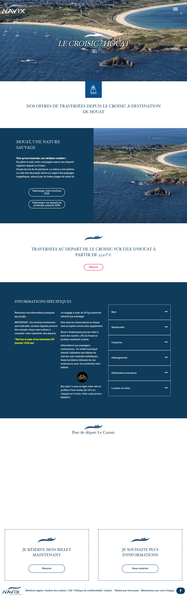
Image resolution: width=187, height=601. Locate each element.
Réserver (93, 267)
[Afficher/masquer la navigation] (175, 9)
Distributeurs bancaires (124, 373)
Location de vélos (120, 388)
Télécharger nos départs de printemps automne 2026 (47, 204)
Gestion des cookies (55, 591)
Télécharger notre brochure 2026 (46, 192)
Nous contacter (140, 569)
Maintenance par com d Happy (157, 591)
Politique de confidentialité (88, 591)
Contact (108, 591)
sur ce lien (20, 317)
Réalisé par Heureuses (127, 591)
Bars (113, 312)
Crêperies (116, 343)
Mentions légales (35, 591)
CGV (70, 591)
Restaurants (117, 327)
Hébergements (119, 358)
